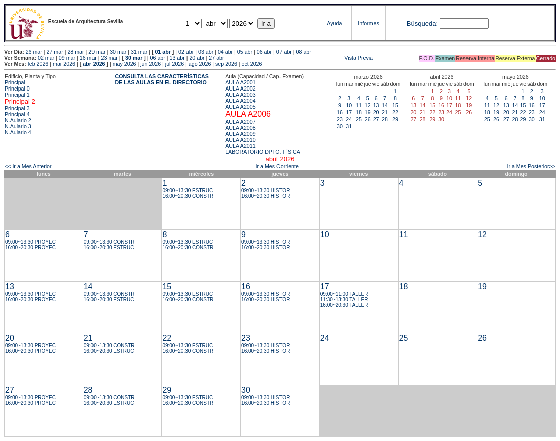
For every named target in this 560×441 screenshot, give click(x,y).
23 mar (109, 58)
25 (359, 119)
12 (368, 105)
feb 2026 (38, 64)
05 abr (244, 52)
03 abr (205, 52)
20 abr (196, 58)
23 (340, 119)
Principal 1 (17, 95)
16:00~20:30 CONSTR (187, 196)
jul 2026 (174, 64)
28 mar (75, 52)
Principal (15, 82)
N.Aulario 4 (18, 132)
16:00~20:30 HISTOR (265, 196)
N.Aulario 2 (18, 120)
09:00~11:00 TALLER (344, 294)
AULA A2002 (240, 88)
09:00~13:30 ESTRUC (187, 190)
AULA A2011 (240, 146)
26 (368, 119)
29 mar (96, 52)
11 (359, 105)
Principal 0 (17, 88)
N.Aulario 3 (18, 126)
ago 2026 (200, 64)
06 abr (264, 52)
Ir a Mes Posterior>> (531, 166)
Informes (368, 23)
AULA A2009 (240, 134)
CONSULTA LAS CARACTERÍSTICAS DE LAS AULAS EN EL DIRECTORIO (162, 79)
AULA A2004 (240, 101)
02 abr (186, 52)
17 (349, 112)
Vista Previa (300, 58)
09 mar (67, 58)
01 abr (162, 52)
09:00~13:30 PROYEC (30, 242)
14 (385, 105)
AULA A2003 (240, 95)
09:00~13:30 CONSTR (109, 242)
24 (349, 119)
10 (349, 105)
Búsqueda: (422, 23)
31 (349, 126)
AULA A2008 (240, 128)
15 (395, 105)
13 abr (176, 58)
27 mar (55, 52)
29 (395, 119)
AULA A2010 (240, 140)
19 (368, 112)
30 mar (118, 52)
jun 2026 (150, 64)
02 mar (46, 58)
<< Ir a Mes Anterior (28, 166)
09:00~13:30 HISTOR (265, 190)
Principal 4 (17, 114)
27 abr (216, 58)
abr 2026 (94, 64)
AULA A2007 (240, 122)
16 (340, 112)
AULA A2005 (240, 107)
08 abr (303, 52)
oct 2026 (252, 64)
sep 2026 (226, 64)
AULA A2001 (240, 82)
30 (340, 126)
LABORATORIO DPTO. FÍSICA (262, 152)
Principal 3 (17, 108)
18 (359, 112)
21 (385, 112)
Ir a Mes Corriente (277, 166)
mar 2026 (64, 64)
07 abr (284, 52)
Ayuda (334, 23)
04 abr (225, 52)
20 (376, 112)
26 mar (34, 52)
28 (385, 119)
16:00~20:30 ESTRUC (109, 247)
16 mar (88, 58)
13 (376, 105)
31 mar (139, 52)
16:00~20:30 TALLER (344, 305)
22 (395, 112)
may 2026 (124, 64)
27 (376, 119)
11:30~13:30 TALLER (344, 299)
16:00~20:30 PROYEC (30, 247)
